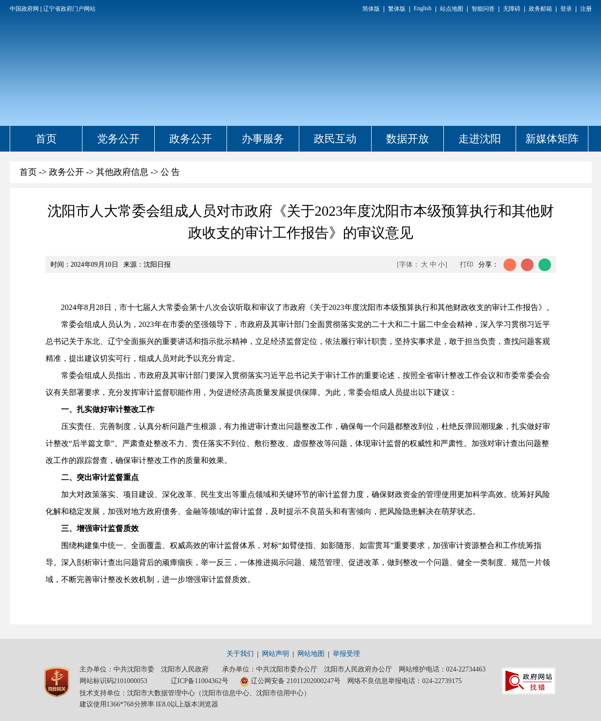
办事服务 (263, 139)
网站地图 (311, 653)
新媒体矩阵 (552, 139)
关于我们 (240, 653)
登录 (566, 8)
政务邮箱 (540, 8)
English (423, 8)
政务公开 (190, 139)
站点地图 (451, 8)
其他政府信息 (122, 172)
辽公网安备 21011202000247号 (290, 682)
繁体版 (397, 8)
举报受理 (346, 653)
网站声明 (275, 653)
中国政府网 (24, 8)
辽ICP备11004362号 (199, 681)
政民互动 (335, 139)
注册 (586, 8)
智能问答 (483, 8)
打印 (466, 264)
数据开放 (407, 139)
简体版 (371, 8)
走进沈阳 (479, 139)
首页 (46, 139)
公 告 (170, 172)
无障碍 (511, 8)
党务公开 (118, 139)
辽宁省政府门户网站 (69, 8)
